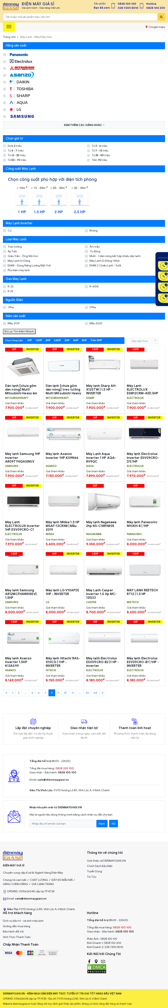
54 (95, 692)
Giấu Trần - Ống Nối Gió (23, 256)
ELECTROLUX (135, 398)
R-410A (94, 286)
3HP (66, 340)
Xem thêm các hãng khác (84, 125)
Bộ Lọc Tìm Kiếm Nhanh (19, 331)
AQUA (90, 466)
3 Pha (92, 307)
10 (65, 692)
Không (93, 230)
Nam (102, 823)
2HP (48, 340)
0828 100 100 (127, 3)
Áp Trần (12, 251)
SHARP (90, 398)
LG (47, 602)
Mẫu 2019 (14, 323)
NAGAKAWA (93, 534)
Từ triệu (99, 146)
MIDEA (50, 534)
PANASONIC (134, 534)
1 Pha (11, 307)
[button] (144, 340)
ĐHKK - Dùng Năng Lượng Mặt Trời (29, 265)
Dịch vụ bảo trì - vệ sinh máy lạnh (23, 920)
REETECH (133, 602)
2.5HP (57, 340)
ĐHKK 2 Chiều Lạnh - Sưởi (105, 265)
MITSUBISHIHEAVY (16, 398)
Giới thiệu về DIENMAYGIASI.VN (106, 860)
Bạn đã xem (102, 7)
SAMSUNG (11, 466)
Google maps (155, 27)
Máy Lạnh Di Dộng (19, 260)
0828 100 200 (155, 8)
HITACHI (51, 670)
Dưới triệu (15, 146)
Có (9, 230)
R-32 (10, 291)
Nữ (113, 823)
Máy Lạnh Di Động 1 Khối (104, 260)
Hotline (151, 3)
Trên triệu (99, 160)
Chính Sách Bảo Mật (99, 866)
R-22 (11, 286)
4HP (75, 340)
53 (87, 692)
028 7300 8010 (128, 8)
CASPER (91, 602)
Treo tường (15, 246)
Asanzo (51, 466)
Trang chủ (9, 37)
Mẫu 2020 (95, 323)
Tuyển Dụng (94, 871)
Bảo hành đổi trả (13, 931)
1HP (29, 340)
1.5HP (38, 340)
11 (73, 692)
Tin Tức (91, 877)
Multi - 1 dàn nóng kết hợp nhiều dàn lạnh (115, 256)
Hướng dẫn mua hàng (16, 926)
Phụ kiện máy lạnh (19, 270)
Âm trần (94, 246)
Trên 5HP (96, 340)
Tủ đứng (94, 251)
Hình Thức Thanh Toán (17, 937)
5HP (84, 340)
